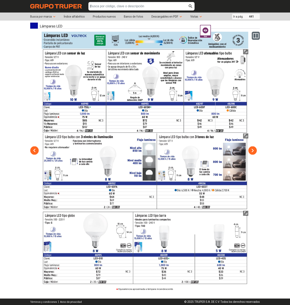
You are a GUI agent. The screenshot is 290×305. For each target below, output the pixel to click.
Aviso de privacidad (71, 302)
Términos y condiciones (43, 302)
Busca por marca (43, 16)
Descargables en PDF (166, 16)
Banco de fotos (133, 16)
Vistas (196, 16)
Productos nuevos (104, 16)
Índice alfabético (74, 16)
